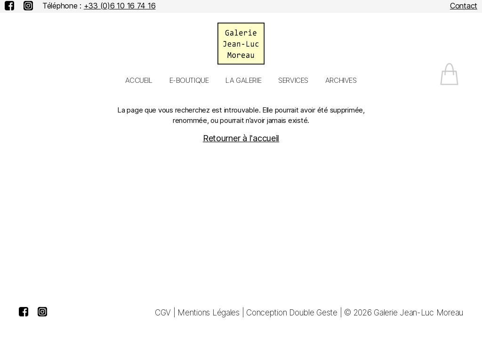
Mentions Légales (208, 312)
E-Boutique (189, 80)
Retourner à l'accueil (241, 138)
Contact (463, 5)
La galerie (243, 80)
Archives (341, 80)
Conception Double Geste (291, 312)
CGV (163, 312)
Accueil (138, 80)
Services (293, 80)
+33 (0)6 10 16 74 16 (120, 5)
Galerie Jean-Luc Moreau (418, 312)
